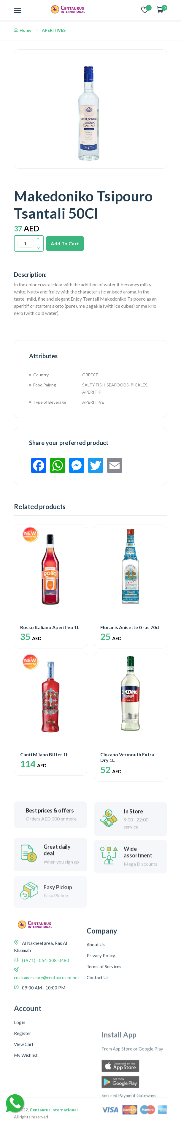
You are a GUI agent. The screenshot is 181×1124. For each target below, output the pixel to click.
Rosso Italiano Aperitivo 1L (50, 627)
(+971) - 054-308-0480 (45, 994)
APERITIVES (54, 30)
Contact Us (98, 1028)
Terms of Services (104, 1017)
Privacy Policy (101, 1006)
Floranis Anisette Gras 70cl (129, 627)
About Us (96, 995)
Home (22, 30)
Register (22, 1109)
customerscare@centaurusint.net (46, 1012)
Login (19, 1098)
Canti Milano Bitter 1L (44, 751)
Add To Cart (65, 243)
